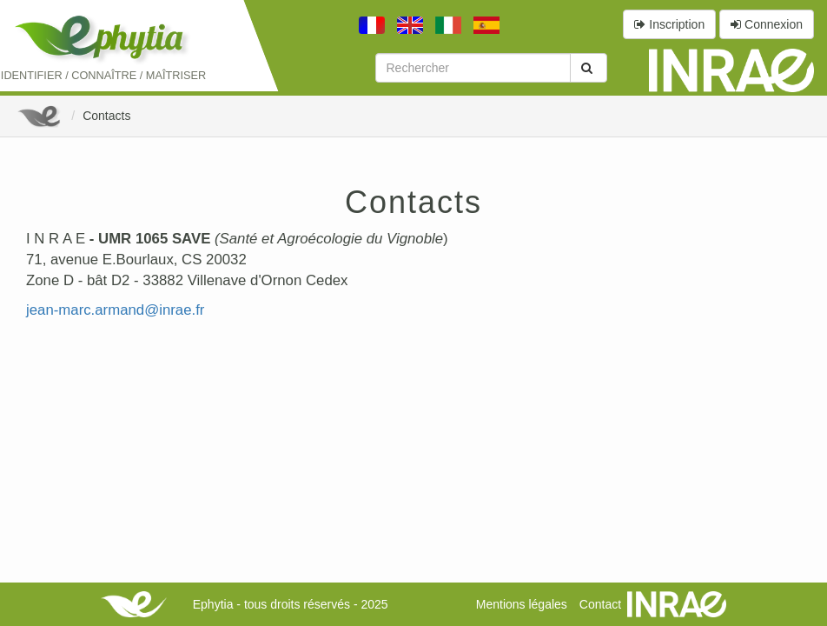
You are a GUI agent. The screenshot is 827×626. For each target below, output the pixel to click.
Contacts (106, 116)
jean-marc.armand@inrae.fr (115, 310)
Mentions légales (521, 604)
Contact (600, 604)
